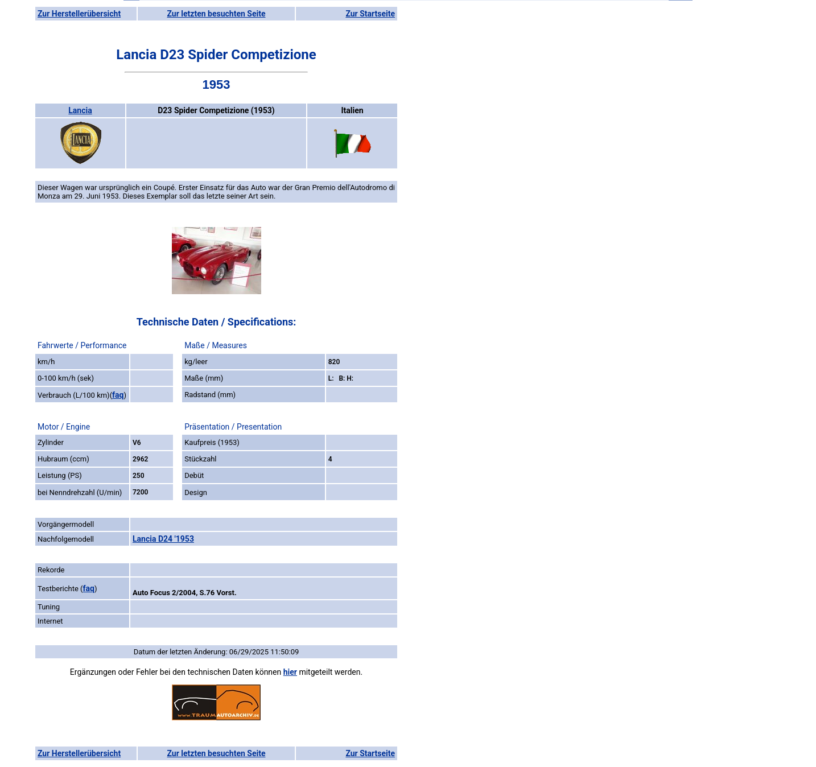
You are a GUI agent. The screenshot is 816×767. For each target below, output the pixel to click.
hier (290, 672)
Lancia (80, 110)
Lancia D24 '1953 (163, 538)
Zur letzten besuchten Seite (216, 13)
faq (117, 394)
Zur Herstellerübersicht (79, 13)
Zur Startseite (370, 13)
